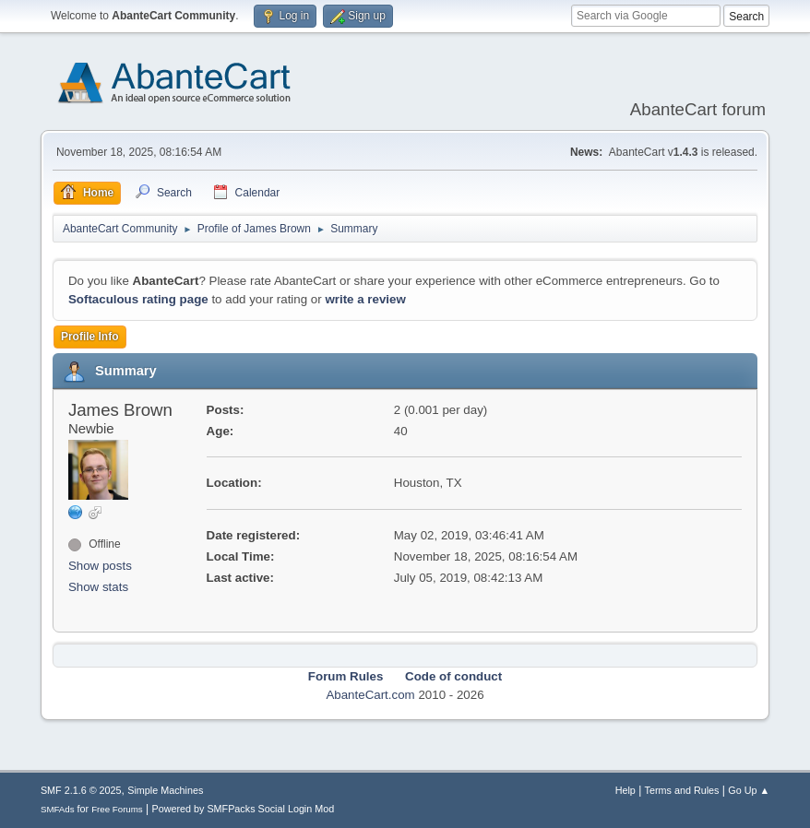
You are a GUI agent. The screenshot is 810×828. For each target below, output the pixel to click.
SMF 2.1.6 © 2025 (81, 790)
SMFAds (58, 809)
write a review (365, 299)
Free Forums (117, 809)
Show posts (100, 566)
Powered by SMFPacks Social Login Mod (242, 808)
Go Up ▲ (748, 790)
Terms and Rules (682, 790)
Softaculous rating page (138, 299)
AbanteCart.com (370, 695)
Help (625, 790)
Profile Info (90, 336)
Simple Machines (165, 790)
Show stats (98, 587)
